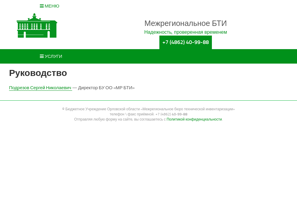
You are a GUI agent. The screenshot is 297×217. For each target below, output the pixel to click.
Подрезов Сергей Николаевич (40, 87)
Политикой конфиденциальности (194, 119)
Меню (49, 6)
